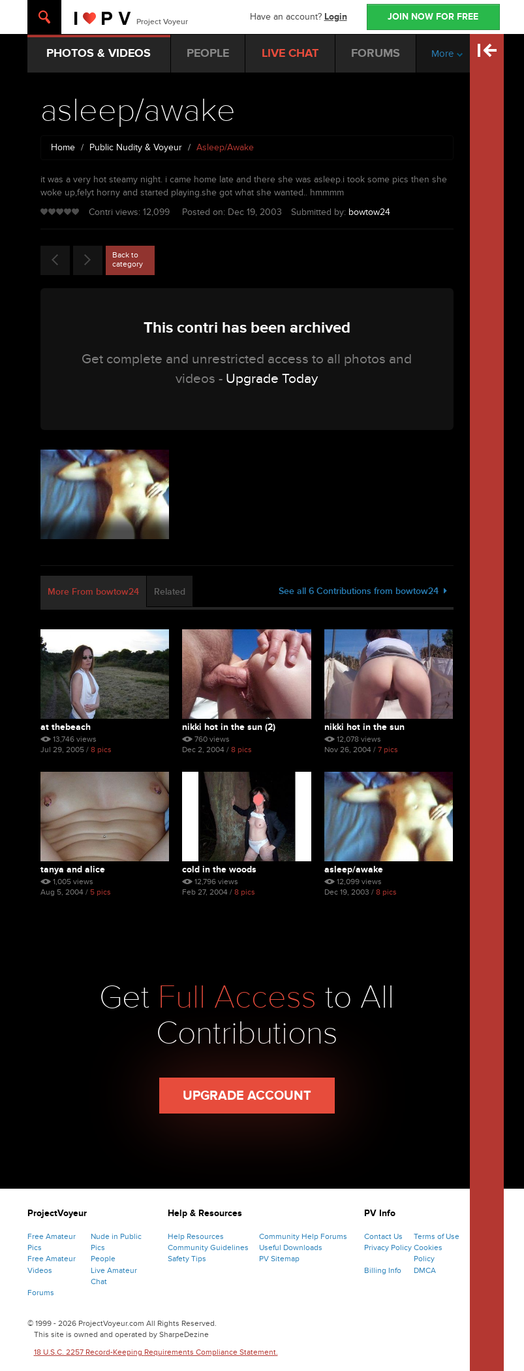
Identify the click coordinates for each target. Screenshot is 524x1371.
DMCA (425, 1270)
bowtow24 (369, 212)
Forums (40, 1292)
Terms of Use (436, 1236)
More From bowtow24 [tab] (93, 591)
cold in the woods (219, 869)
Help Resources (196, 1236)
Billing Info (382, 1270)
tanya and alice (72, 869)
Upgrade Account (247, 1096)
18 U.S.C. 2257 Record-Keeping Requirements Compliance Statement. (156, 1352)
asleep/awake (353, 869)
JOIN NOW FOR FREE (433, 16)
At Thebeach (65, 727)
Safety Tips (187, 1258)
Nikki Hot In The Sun (364, 727)
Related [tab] (169, 591)
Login (335, 16)
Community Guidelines (208, 1247)
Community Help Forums (303, 1236)
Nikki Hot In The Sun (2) (228, 727)
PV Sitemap (279, 1258)
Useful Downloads (290, 1247)
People (103, 1258)
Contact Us (383, 1236)
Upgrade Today (272, 379)
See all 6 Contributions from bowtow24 (363, 591)
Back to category (127, 259)
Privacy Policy (388, 1247)
